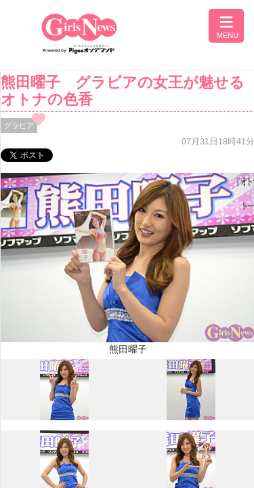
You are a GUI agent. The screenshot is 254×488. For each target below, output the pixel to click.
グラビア (19, 125)
